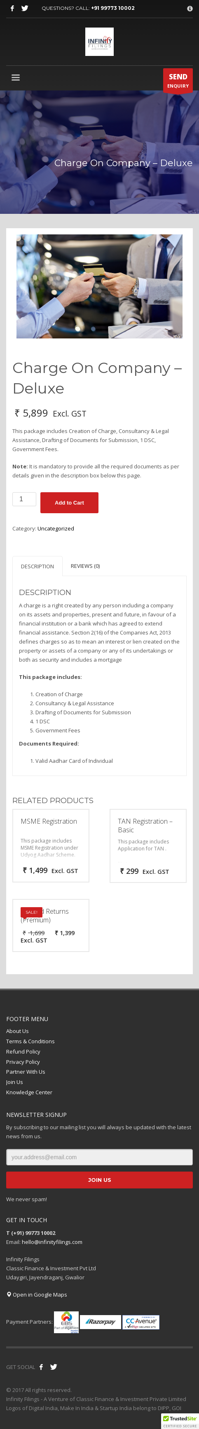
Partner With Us (25, 1071)
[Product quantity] (24, 499)
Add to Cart (69, 503)
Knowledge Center (29, 1092)
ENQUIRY (178, 82)
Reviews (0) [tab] (85, 566)
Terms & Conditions (30, 1041)
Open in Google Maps (36, 1294)
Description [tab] (37, 566)
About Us (17, 1031)
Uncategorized (55, 528)
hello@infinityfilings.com (52, 1242)
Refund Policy (23, 1051)
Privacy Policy (23, 1061)
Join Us (14, 1082)
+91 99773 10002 (113, 8)
